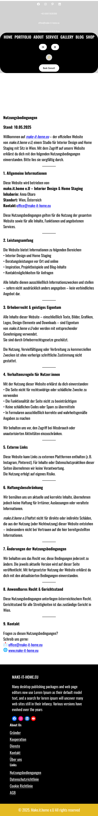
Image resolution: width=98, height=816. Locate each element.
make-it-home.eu (37, 136)
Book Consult (49, 68)
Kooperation (18, 739)
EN (43, 47)
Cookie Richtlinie (21, 786)
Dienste (15, 746)
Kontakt (15, 752)
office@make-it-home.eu (34, 205)
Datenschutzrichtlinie (24, 779)
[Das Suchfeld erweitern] (49, 57)
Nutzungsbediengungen (25, 772)
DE (55, 47)
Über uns (16, 759)
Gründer (15, 732)
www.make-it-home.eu (23, 650)
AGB (13, 792)
